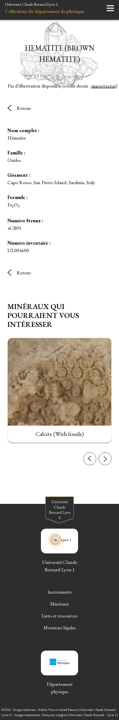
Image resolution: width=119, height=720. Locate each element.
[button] (89, 463)
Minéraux (59, 604)
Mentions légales (59, 627)
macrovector (103, 86)
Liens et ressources (59, 615)
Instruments (59, 592)
